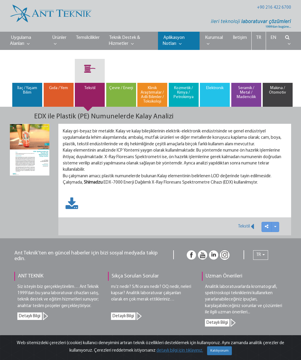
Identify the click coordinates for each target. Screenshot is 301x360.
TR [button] (260, 255)
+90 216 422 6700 (274, 7)
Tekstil (246, 226)
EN (273, 37)
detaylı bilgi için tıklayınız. (179, 350)
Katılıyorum (219, 351)
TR (258, 37)
